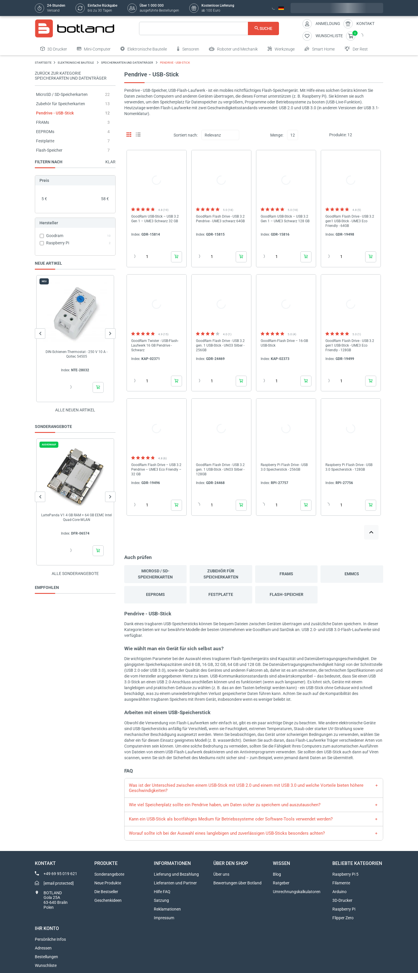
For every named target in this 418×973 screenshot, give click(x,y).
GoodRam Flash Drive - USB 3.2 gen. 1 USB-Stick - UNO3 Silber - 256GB (220, 345)
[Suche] (209, 28)
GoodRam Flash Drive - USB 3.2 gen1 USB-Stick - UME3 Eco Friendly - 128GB (349, 345)
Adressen (43, 948)
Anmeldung (328, 23)
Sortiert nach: (186, 135)
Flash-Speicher (49, 150)
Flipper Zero (343, 917)
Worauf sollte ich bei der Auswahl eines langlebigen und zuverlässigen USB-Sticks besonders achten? (227, 833)
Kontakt (365, 23)
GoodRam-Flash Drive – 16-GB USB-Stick (284, 343)
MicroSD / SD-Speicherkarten (62, 94)
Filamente (341, 883)
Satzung (161, 900)
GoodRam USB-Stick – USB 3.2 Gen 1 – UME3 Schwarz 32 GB (155, 218)
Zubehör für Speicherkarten (60, 103)
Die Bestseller (106, 891)
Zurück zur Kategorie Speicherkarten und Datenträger (71, 75)
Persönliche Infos (50, 939)
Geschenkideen (108, 900)
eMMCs (352, 573)
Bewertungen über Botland (237, 883)
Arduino (339, 891)
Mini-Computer (94, 48)
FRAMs (42, 122)
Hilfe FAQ (162, 891)
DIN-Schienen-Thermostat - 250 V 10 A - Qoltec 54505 (76, 354)
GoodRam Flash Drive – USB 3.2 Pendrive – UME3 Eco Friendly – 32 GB (156, 469)
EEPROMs (45, 131)
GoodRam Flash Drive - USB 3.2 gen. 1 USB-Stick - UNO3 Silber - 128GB (220, 469)
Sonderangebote (109, 874)
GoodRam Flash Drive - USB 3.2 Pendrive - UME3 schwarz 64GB (220, 218)
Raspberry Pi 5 (345, 874)
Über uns (221, 874)
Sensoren (188, 48)
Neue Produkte (107, 883)
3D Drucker (53, 48)
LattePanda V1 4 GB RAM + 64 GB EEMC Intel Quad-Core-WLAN (76, 517)
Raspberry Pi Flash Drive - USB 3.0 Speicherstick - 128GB (348, 467)
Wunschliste (46, 965)
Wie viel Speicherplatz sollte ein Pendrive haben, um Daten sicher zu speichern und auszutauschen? (224, 804)
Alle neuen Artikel (75, 410)
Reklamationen (167, 909)
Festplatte (45, 141)
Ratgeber (281, 883)
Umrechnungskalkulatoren (296, 891)
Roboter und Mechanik (233, 48)
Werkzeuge (281, 48)
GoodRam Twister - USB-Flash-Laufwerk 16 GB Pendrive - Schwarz (155, 345)
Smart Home (320, 48)
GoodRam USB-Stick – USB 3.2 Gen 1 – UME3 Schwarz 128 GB (285, 218)
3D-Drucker (342, 900)
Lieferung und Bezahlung (176, 874)
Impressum (164, 917)
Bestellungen (46, 956)
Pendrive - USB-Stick (55, 113)
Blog (277, 874)
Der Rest (356, 48)
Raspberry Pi (343, 909)
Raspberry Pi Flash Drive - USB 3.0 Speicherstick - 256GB (284, 467)
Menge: (276, 135)
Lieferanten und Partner (175, 883)
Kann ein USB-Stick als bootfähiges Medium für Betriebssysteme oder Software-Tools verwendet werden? (231, 819)
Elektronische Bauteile (143, 48)
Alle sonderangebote (75, 573)
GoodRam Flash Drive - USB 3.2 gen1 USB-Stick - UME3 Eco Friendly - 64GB (349, 221)
